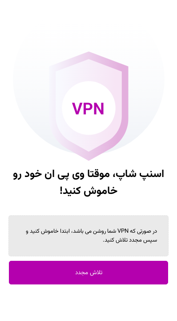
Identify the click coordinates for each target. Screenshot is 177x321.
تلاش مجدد (88, 272)
